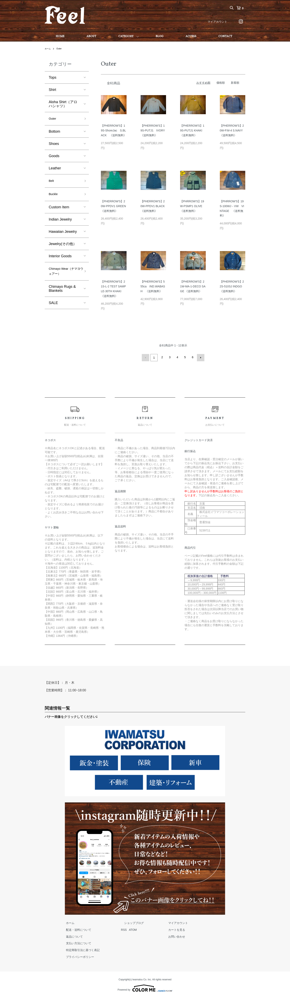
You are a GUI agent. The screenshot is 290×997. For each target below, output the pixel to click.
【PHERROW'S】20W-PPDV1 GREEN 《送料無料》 (115, 206)
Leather (55, 169)
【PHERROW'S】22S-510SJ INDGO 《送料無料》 (232, 286)
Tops (52, 77)
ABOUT (91, 36)
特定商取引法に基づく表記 (79, 949)
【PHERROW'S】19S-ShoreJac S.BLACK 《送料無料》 (113, 130)
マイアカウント (217, 21)
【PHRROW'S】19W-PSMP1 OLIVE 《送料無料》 (192, 206)
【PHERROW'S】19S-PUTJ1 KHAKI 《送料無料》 (192, 130)
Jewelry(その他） (63, 247)
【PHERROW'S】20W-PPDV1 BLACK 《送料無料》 (154, 206)
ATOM (126, 928)
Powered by (145, 987)
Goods (54, 157)
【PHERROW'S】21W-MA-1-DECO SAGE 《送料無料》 (193, 286)
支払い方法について (75, 942)
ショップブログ (124, 922)
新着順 (235, 82)
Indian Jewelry (60, 223)
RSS (117, 928)
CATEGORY (126, 36)
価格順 (220, 82)
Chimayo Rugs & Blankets (62, 294)
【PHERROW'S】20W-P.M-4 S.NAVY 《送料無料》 (233, 130)
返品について (71, 935)
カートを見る (160, 928)
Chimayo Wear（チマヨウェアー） (64, 276)
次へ (200, 357)
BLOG (159, 36)
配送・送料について (75, 928)
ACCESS (191, 36)
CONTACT (225, 36)
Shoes (54, 145)
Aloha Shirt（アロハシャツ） (63, 104)
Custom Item (59, 210)
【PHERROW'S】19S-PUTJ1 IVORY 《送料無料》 (154, 130)
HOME (60, 36)
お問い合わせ (160, 935)
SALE (53, 308)
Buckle (54, 197)
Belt (52, 183)
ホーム (48, 48)
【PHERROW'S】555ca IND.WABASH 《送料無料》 (153, 286)
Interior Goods (60, 259)
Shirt (52, 90)
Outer (61, 48)
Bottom (54, 133)
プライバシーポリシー (77, 956)
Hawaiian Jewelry (63, 235)
